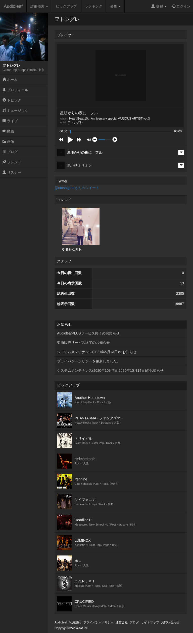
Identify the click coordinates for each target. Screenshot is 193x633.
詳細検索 (39, 6)
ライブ (10, 121)
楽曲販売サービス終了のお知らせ (83, 343)
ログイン (181, 6)
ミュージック (15, 110)
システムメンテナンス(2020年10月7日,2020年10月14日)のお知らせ (110, 370)
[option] (81, 230)
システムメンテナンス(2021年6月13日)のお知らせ (96, 352)
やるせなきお (81, 229)
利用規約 (75, 622)
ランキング (93, 6)
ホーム (10, 80)
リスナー (12, 172)
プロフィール (15, 90)
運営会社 (122, 622)
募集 (115, 6)
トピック (12, 100)
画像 (8, 141)
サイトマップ (150, 622)
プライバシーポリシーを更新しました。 (88, 361)
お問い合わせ (170, 622)
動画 (8, 131)
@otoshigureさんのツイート (77, 188)
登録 (159, 6)
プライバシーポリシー (98, 622)
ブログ (10, 152)
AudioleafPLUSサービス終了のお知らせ (88, 333)
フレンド (12, 162)
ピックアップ (66, 6)
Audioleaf (13, 6)
